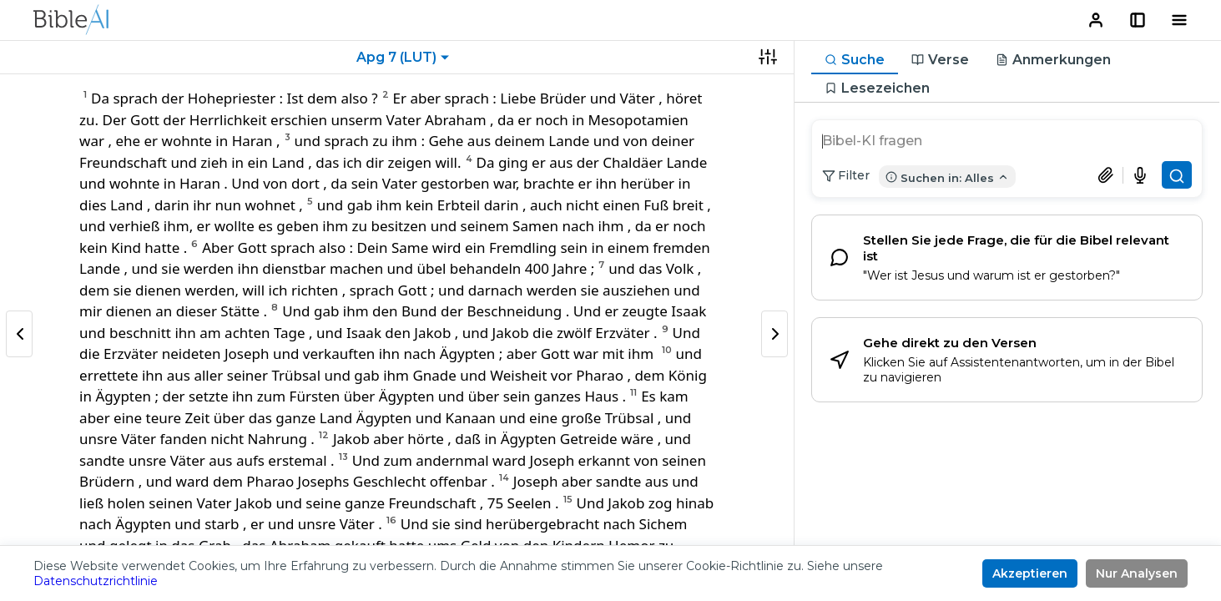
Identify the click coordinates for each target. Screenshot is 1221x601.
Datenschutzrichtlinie (95, 580)
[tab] (854, 60)
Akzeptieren (1029, 573)
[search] (1007, 143)
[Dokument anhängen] (1110, 175)
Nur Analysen (1137, 573)
